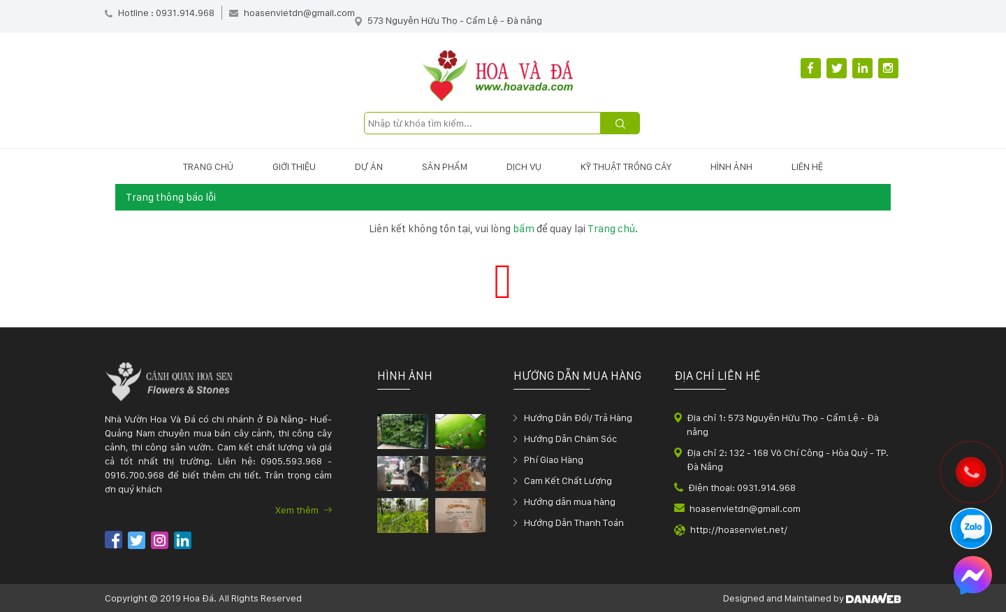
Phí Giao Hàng (553, 459)
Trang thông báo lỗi (171, 197)
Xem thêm (303, 509)
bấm (523, 228)
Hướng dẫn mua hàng (569, 501)
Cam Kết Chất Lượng (568, 480)
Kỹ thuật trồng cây (626, 166)
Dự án (369, 166)
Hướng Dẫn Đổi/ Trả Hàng (578, 417)
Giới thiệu (294, 166)
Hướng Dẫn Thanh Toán (574, 522)
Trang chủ (208, 166)
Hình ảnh (731, 166)
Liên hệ (807, 166)
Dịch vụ (523, 166)
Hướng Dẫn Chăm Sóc (570, 438)
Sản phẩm (444, 166)
